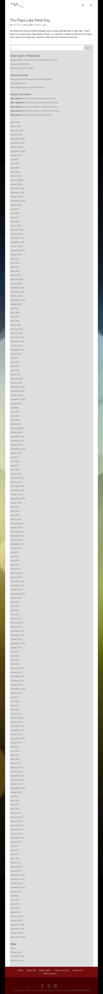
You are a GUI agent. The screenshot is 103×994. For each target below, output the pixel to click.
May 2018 (14, 511)
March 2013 (15, 763)
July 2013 (14, 746)
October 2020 (16, 395)
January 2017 (16, 577)
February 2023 (16, 279)
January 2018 (16, 527)
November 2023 (17, 242)
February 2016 (16, 622)
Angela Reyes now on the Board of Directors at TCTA (33, 60)
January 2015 (16, 672)
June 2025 (14, 163)
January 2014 (16, 722)
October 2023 (16, 246)
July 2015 (14, 651)
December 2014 (17, 676)
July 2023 (14, 258)
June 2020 (14, 411)
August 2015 (16, 647)
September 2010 (17, 887)
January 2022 (16, 333)
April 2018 (15, 515)
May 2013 (14, 755)
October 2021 (16, 345)
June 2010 (14, 900)
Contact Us (77, 970)
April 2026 (15, 122)
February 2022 (16, 329)
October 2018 (16, 494)
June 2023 (14, 262)
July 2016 (14, 602)
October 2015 (16, 639)
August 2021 (16, 354)
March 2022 (15, 325)
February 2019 (16, 478)
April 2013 (15, 759)
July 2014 (14, 697)
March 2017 (15, 569)
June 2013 (14, 751)
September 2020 (17, 399)
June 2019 (14, 461)
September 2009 (17, 937)
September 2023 (17, 250)
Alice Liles (16, 25)
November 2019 (17, 440)
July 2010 (14, 895)
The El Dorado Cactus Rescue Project (39, 98)
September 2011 (17, 837)
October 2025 (16, 147)
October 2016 (16, 589)
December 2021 (17, 337)
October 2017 (16, 540)
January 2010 (16, 920)
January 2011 (16, 870)
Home (20, 970)
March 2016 (15, 618)
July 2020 (14, 407)
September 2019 (17, 449)
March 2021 (15, 374)
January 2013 (16, 771)
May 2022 (14, 316)
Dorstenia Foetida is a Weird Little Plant (40, 106)
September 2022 (17, 300)
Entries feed (15, 952)
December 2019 (17, 436)
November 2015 (17, 635)
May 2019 (14, 465)
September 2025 (17, 151)
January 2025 (16, 184)
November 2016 (17, 585)
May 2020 (14, 416)
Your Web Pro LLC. (82, 990)
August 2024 (16, 205)
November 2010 (17, 879)
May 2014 (14, 705)
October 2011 (16, 833)
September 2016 (17, 593)
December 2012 (17, 775)
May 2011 (14, 854)
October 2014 (16, 684)
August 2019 (16, 453)
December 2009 (17, 924)
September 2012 (17, 788)
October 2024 (16, 196)
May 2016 (14, 610)
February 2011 (16, 866)
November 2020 (17, 391)
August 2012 (16, 792)
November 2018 (17, 490)
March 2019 (15, 473)
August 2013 (16, 742)
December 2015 (17, 631)
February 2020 (16, 428)
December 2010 (17, 875)
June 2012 (14, 800)
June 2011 (14, 850)
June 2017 (14, 556)
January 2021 (16, 382)
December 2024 (17, 188)
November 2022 (17, 292)
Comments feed (17, 956)
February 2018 (16, 523)
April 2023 (15, 271)
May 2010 (14, 904)
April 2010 (15, 908)
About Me (31, 970)
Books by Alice (50, 973)
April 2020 (15, 420)
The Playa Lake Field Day (30, 20)
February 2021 (16, 378)
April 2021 (15, 370)
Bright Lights (41, 25)
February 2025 (16, 180)
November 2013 (17, 730)
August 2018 (16, 502)
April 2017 (15, 564)
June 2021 (14, 362)
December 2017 (17, 531)
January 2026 (16, 134)
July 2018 (14, 507)
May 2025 (14, 167)
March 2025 (15, 176)
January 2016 (16, 626)
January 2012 (16, 821)
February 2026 (16, 130)
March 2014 (15, 713)
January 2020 (16, 432)
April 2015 (15, 664)
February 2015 (16, 668)
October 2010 (16, 883)
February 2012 (16, 817)
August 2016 (16, 598)
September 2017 (17, 544)
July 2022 (14, 308)
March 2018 (15, 519)
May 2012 (14, 804)
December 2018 (17, 486)
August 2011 (16, 842)
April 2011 (15, 858)
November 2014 (17, 680)
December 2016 (17, 581)
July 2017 (14, 552)
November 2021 (17, 341)
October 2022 (16, 296)
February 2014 (16, 718)
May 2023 (14, 267)
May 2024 (14, 217)
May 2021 (14, 366)
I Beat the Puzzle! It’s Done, (22, 68)
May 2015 (14, 660)
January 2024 (16, 233)
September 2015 (17, 643)
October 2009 (16, 933)
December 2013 (17, 726)
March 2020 (15, 424)
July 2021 (14, 358)
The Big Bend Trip (18, 83)
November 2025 (17, 143)
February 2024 (16, 229)
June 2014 (14, 701)
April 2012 (15, 808)
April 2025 (15, 172)
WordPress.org (17, 960)
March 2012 (15, 813)
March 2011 (15, 862)
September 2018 (17, 498)
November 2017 (17, 536)
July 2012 (14, 796)
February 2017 (16, 573)
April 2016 (15, 614)
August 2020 (16, 403)
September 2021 (17, 349)
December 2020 (17, 387)
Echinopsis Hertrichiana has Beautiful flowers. (31, 79)
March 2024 (15, 225)
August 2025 (16, 155)
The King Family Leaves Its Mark (37, 115)
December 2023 (17, 238)
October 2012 (16, 784)
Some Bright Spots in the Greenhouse (27, 87)
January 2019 (16, 482)
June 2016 (14, 606)
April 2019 (15, 469)
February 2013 (16, 767)
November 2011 (17, 829)
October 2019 (16, 444)
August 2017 (16, 548)
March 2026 (15, 126)
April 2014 (15, 709)
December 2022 (17, 287)
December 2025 (17, 138)
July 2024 (14, 209)
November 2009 (17, 928)
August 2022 (16, 304)
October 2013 (16, 734)
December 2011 (17, 825)
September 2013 (17, 738)
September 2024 (17, 200)
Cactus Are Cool (61, 970)
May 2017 (14, 560)
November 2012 (17, 780)
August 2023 (16, 254)
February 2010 (16, 916)
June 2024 (14, 213)
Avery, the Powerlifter (20, 64)
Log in (13, 948)
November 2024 (17, 192)
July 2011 (14, 846)
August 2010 (16, 891)
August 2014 (16, 693)
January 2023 (16, 283)
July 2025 (14, 159)
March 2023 (15, 275)
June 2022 (14, 312)
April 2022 (15, 320)
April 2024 (15, 221)
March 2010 (15, 912)
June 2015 (14, 655)
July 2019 (14, 457)
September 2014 (17, 689)
